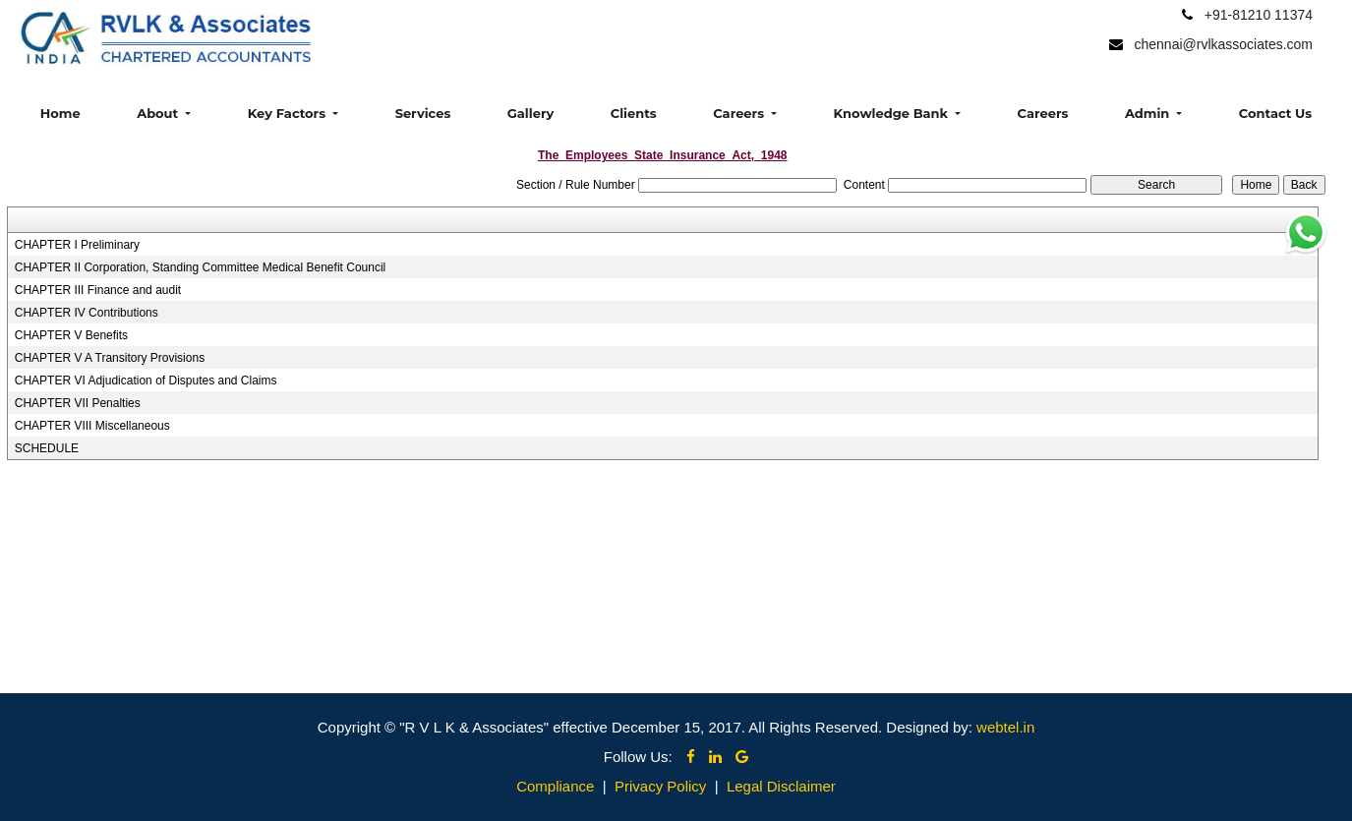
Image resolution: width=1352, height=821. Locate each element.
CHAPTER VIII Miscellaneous (92, 426)
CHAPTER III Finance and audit (98, 290)
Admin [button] (1149, 113)
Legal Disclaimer (781, 786)
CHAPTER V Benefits (71, 335)
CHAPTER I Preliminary (77, 245)
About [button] (159, 113)
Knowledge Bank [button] (893, 113)
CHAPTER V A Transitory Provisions (110, 358)
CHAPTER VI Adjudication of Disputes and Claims (146, 380)
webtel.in (1005, 727)
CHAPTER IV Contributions (86, 313)
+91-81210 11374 (1259, 15)
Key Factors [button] (288, 113)
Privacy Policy (660, 786)
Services (423, 113)
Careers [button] (740, 113)
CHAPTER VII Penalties (78, 403)
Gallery (530, 113)
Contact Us (1275, 113)
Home (60, 113)
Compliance (555, 786)
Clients (634, 113)
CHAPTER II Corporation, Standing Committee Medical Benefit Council (200, 267)
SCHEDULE (47, 448)
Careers (1043, 113)
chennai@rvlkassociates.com (1223, 44)
